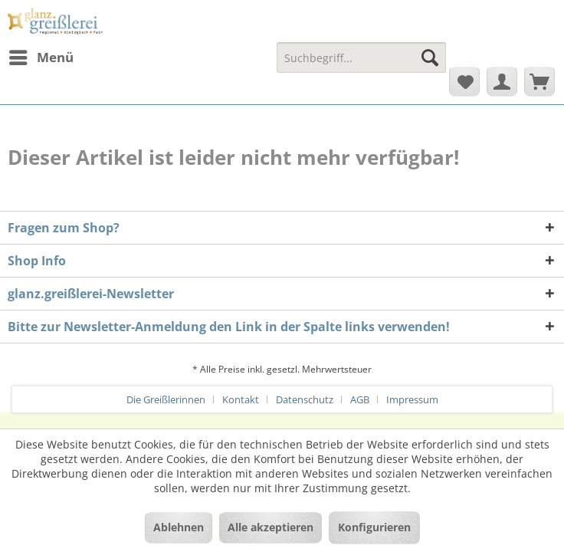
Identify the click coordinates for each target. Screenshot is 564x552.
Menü (41, 55)
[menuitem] (40, 57)
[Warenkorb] (539, 81)
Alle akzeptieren (270, 527)
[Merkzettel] (464, 81)
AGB (359, 399)
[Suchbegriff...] (361, 57)
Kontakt (240, 399)
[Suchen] (430, 57)
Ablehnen (178, 527)
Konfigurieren (374, 527)
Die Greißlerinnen (165, 399)
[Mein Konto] (502, 81)
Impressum (412, 399)
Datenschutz (304, 399)
